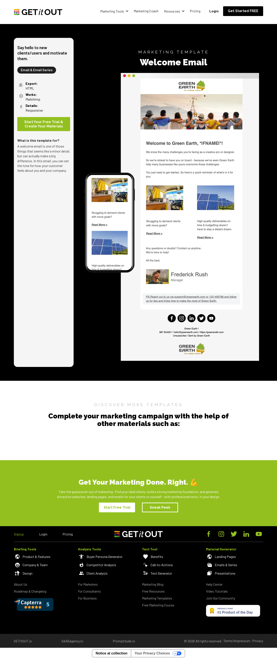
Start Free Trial (117, 507)
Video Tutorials (217, 591)
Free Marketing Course (158, 605)
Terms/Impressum (236, 641)
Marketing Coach (146, 11)
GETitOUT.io (23, 641)
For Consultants (89, 591)
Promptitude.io (124, 641)
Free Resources (153, 591)
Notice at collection (111, 653)
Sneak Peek (160, 507)
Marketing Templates (157, 598)
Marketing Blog (152, 584)
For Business (87, 598)
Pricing (195, 11)
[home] (38, 12)
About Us (20, 584)
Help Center (214, 584)
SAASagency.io (72, 641)
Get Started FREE (243, 11)
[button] (114, 11)
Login (214, 11)
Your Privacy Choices (152, 653)
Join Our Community (220, 598)
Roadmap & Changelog (30, 591)
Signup (19, 534)
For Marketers (88, 584)
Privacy (257, 641)
